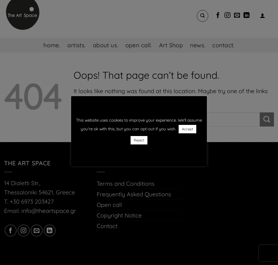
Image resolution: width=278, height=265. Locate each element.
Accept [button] (187, 129)
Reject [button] (139, 140)
